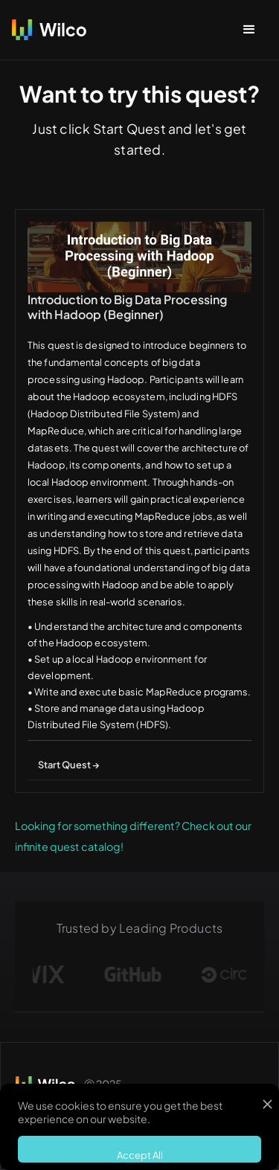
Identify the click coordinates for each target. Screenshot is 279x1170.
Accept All (140, 1155)
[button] (249, 30)
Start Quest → (69, 765)
